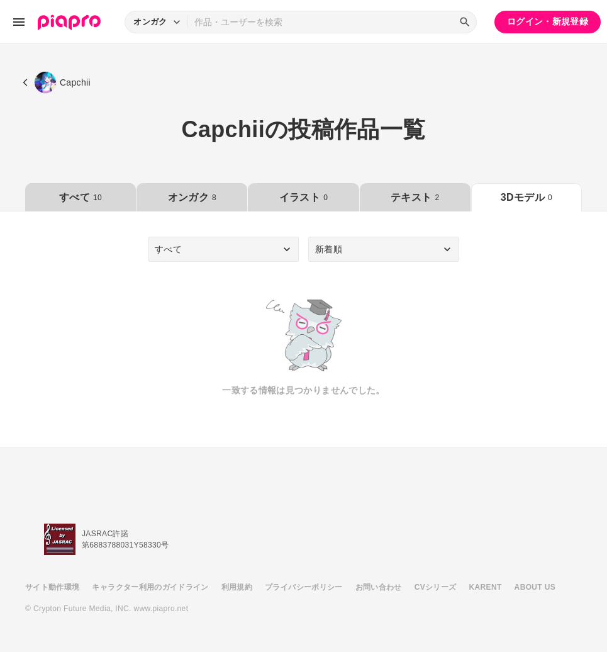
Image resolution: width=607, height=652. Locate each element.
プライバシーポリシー (304, 587)
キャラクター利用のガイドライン (150, 587)
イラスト (303, 197)
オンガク (192, 197)
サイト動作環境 (52, 587)
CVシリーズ (436, 587)
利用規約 (236, 587)
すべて (80, 197)
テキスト (415, 197)
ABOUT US (535, 587)
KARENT (485, 587)
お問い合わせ (378, 587)
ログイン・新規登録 (547, 21)
